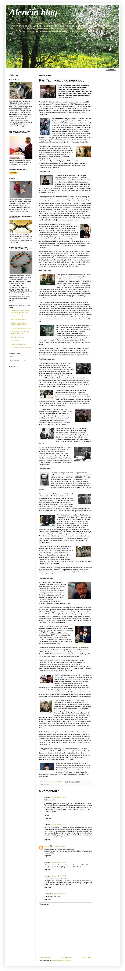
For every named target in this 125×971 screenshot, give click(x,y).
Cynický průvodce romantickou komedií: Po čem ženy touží (20, 311)
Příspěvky (14, 357)
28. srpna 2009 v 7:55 (58, 824)
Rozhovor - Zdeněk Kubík (18, 344)
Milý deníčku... (15, 340)
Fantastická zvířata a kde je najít (21, 328)
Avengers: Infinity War (17, 316)
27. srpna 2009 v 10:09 (59, 797)
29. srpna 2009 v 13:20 (59, 894)
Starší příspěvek (86, 957)
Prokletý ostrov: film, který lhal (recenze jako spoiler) (20, 332)
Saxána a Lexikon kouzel (18, 319)
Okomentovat (44, 904)
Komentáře (14, 360)
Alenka (46, 846)
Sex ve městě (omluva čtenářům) (21, 347)
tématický (46, 784)
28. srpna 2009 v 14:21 (59, 846)
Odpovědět (47, 818)
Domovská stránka (66, 957)
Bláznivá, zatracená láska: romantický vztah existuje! (19, 323)
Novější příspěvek (45, 957)
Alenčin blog (33, 12)
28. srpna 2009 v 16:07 (59, 862)
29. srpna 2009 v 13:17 (59, 876)
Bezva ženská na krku (17, 337)
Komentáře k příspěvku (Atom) (61, 961)
